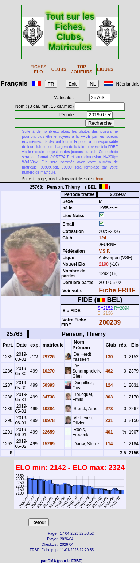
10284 (48, 408)
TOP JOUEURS (81, 69)
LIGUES (105, 69)
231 (108, 420)
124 (102, 238)
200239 (110, 322)
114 (108, 443)
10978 (48, 420)
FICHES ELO (38, 69)
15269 (48, 443)
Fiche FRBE (117, 290)
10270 (48, 371)
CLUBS (58, 69)
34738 (48, 397)
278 (108, 408)
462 (108, 371)
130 (108, 356)
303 (108, 397)
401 (108, 432)
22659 (48, 432)
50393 (48, 385)
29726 (48, 356)
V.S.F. (104, 251)
